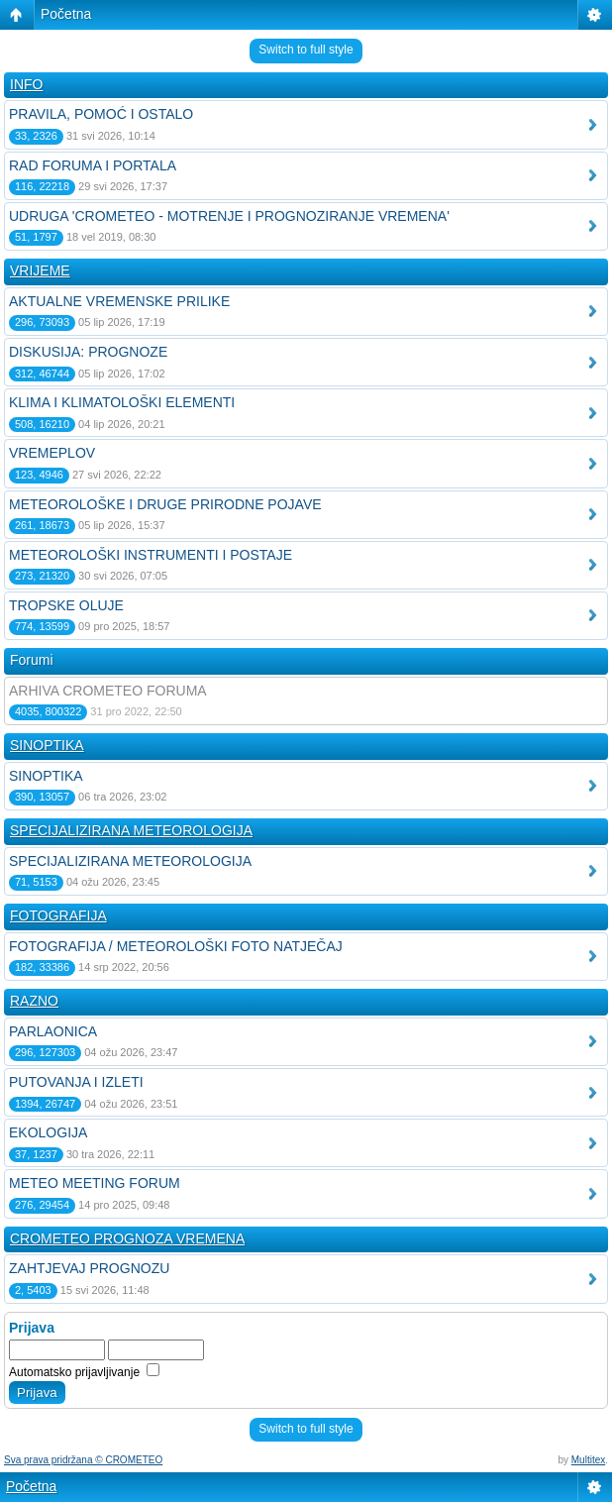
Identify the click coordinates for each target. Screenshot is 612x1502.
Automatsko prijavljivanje (84, 1372)
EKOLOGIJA (48, 1132)
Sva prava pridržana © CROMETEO (83, 1459)
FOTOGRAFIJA (58, 915)
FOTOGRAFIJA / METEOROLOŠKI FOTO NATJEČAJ (176, 946)
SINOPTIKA (47, 745)
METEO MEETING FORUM (94, 1183)
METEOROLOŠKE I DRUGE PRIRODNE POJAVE (165, 504)
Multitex (588, 1459)
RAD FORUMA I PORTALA (92, 165)
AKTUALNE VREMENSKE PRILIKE (119, 301)
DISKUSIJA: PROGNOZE (88, 352)
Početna (66, 14)
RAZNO (34, 1001)
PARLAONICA (53, 1031)
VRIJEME (40, 270)
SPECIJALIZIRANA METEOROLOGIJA (131, 830)
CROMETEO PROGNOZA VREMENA (127, 1238)
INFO (26, 84)
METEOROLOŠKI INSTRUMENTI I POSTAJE (150, 555)
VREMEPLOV (52, 453)
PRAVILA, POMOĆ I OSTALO (101, 114)
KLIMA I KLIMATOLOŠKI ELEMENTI (122, 402)
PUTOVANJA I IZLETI (76, 1082)
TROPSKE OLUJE (66, 605)
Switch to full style (305, 49)
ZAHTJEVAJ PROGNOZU (89, 1268)
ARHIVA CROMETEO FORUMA (108, 690)
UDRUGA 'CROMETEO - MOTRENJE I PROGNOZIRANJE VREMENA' (229, 216)
